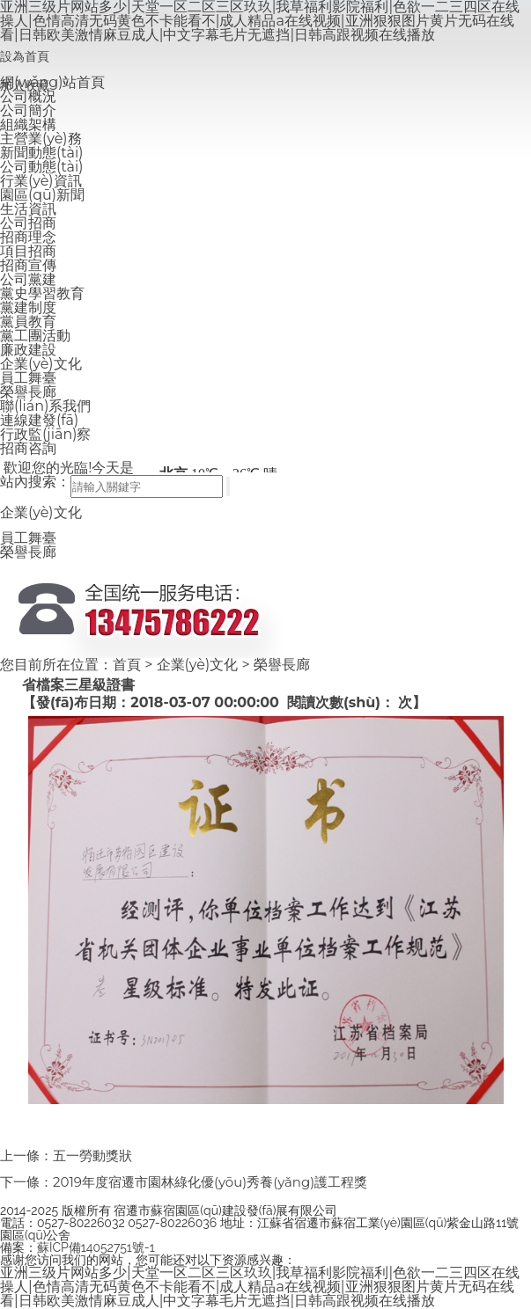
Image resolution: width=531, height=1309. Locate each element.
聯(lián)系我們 (45, 406)
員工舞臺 (28, 377)
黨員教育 (28, 321)
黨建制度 (28, 307)
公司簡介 (28, 110)
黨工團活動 (35, 335)
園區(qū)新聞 (42, 194)
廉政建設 (28, 349)
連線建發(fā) (39, 420)
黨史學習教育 (42, 293)
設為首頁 (24, 56)
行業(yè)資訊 (41, 180)
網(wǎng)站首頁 (53, 82)
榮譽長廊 (28, 392)
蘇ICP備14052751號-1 (96, 1247)
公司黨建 (28, 279)
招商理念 (28, 237)
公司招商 (28, 223)
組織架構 (28, 124)
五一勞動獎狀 (92, 1155)
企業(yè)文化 (41, 363)
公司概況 (28, 96)
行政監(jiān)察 (45, 434)
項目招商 (28, 251)
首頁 (127, 664)
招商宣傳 (28, 265)
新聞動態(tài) (41, 152)
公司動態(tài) (41, 166)
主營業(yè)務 (41, 138)
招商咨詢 (28, 448)
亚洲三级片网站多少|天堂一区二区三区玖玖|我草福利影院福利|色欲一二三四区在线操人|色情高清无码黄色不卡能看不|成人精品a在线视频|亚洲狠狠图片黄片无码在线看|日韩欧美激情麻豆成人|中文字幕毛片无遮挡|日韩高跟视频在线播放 (260, 1286)
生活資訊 (28, 209)
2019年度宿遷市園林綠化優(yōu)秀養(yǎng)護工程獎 (210, 1182)
